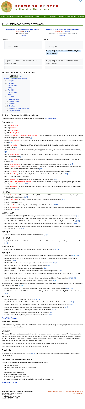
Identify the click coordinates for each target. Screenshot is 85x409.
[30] (47, 265)
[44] (70, 304)
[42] (39, 299)
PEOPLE (45, 16)
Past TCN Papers (9, 318)
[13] (16, 188)
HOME (3, 16)
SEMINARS (53, 16)
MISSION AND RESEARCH (14, 16)
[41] (35, 299)
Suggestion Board (10, 382)
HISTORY (37, 16)
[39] (72, 288)
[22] (22, 228)
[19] (77, 218)
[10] (66, 174)
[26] (72, 255)
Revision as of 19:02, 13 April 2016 (17, 29)
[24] (5, 243)
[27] (77, 255)
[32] (60, 270)
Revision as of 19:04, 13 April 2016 (58, 29)
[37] (20, 285)
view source (34, 29)
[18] (77, 216)
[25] (56, 249)
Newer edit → (62, 35)
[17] (16, 209)
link (32, 353)
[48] (50, 315)
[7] (70, 164)
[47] (51, 312)
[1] (31, 138)
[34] (70, 278)
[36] (54, 280)
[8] (40, 169)
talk (22, 31)
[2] (10, 142)
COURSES (61, 16)
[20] (77, 221)
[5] (21, 157)
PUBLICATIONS (28, 16)
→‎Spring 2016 (23, 33)
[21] (74, 223)
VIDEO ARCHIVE (71, 16)
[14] (25, 197)
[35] (73, 278)
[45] (65, 307)
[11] (55, 179)
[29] (54, 263)
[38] (67, 288)
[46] (53, 310)
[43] (71, 302)
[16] (55, 205)
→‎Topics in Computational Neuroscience (64, 33)
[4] (5, 152)
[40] (5, 293)
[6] (11, 161)
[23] (45, 234)
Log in (80, 1)
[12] (26, 184)
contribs (26, 31)
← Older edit (22, 35)
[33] (5, 275)
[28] (14, 260)
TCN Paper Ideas (50, 118)
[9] (70, 171)
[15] (62, 199)
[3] (16, 147)
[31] (45, 268)
